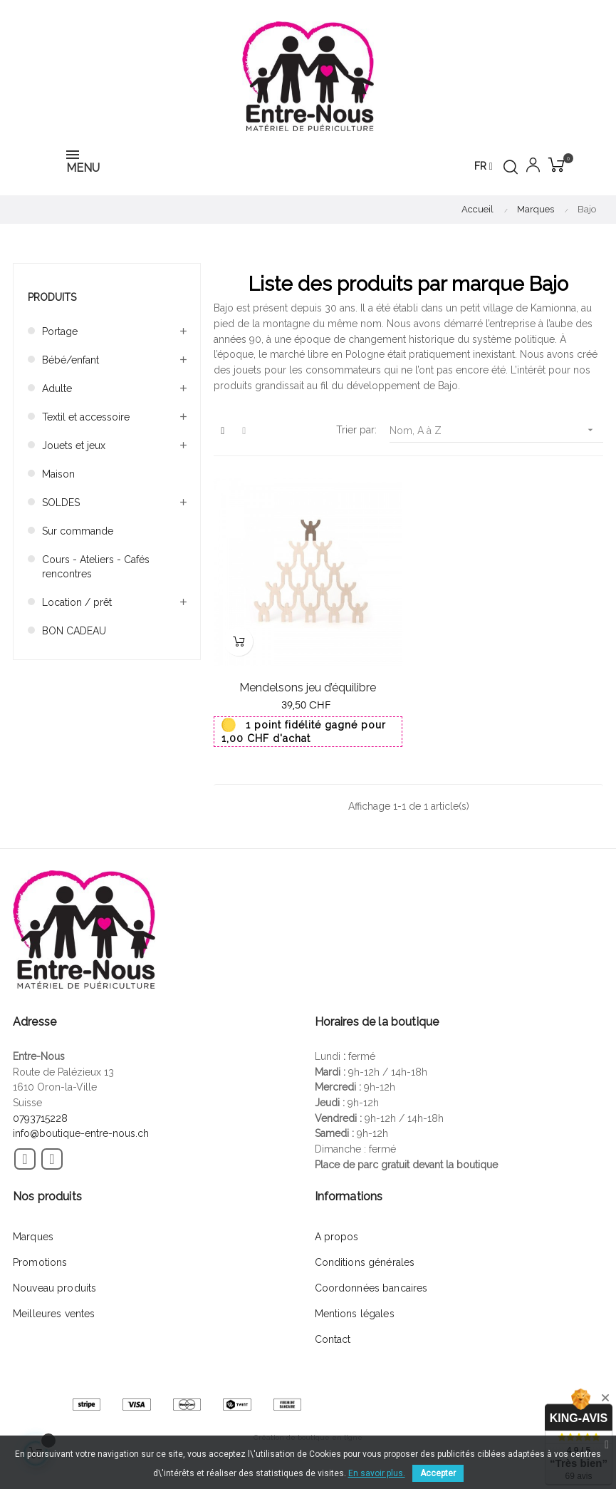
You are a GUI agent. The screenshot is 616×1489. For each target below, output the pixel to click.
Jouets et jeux (73, 445)
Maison (58, 474)
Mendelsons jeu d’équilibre (307, 687)
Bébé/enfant (70, 360)
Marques (33, 1236)
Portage (60, 331)
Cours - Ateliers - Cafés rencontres (96, 566)
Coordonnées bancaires (371, 1288)
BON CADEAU (74, 631)
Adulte (57, 388)
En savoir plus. (376, 1473)
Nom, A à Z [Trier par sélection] (496, 430)
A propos (337, 1236)
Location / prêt (77, 602)
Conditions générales (365, 1262)
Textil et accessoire (86, 417)
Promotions (40, 1262)
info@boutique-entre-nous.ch (81, 1133)
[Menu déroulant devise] (483, 167)
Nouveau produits (54, 1288)
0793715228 (40, 1118)
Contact (333, 1339)
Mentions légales (355, 1313)
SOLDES (61, 502)
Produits (52, 297)
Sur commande (77, 531)
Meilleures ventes (54, 1313)
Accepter (438, 1473)
